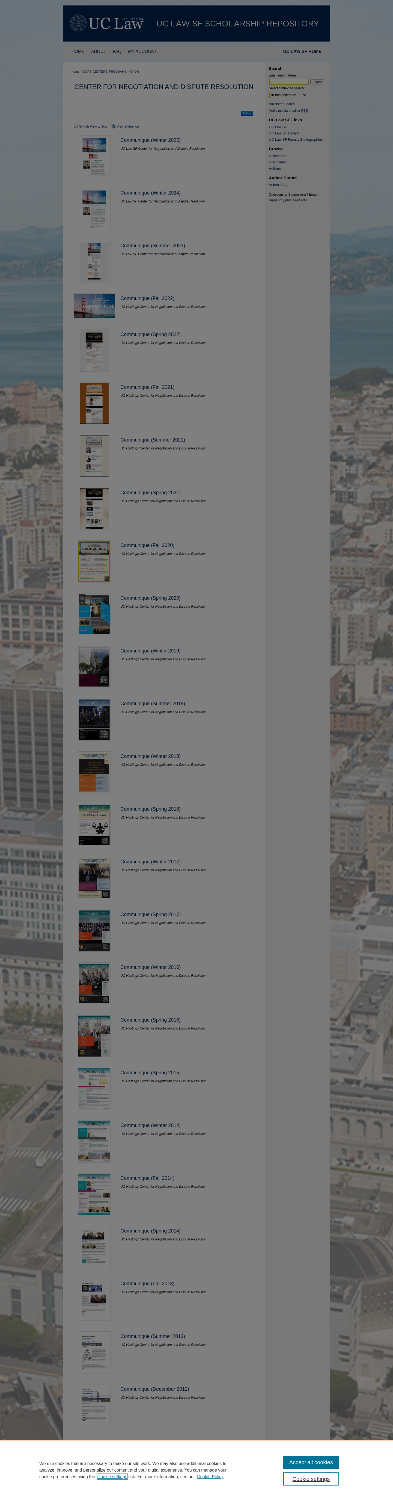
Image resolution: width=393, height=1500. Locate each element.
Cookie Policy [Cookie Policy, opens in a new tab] (210, 1476)
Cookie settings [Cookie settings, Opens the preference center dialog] (311, 1479)
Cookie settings (112, 1476)
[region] (196, 1470)
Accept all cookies (311, 1462)
